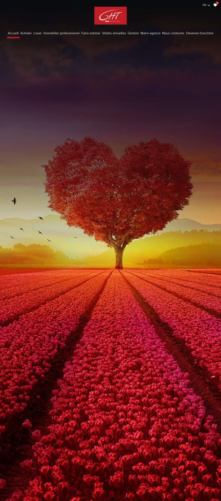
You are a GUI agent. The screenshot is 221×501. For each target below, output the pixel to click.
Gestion (133, 33)
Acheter (26, 33)
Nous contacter (173, 33)
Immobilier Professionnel (62, 33)
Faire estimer (90, 33)
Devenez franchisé (199, 33)
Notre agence (151, 33)
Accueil (13, 33)
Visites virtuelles (114, 33)
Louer (38, 33)
